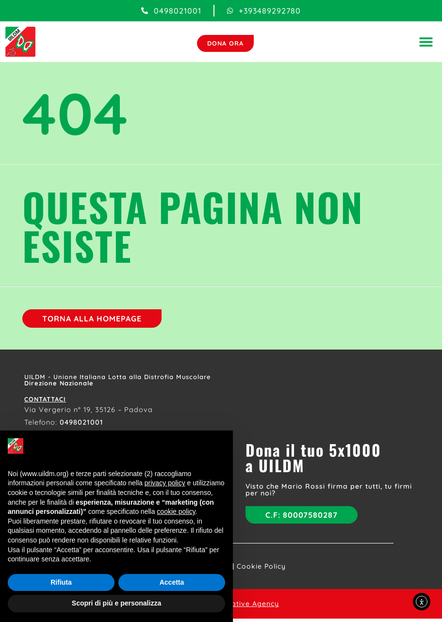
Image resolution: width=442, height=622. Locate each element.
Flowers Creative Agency (233, 607)
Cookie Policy (261, 569)
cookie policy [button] (176, 511)
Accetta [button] (172, 582)
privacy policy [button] (165, 483)
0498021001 (81, 424)
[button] (425, 42)
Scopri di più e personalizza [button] (116, 603)
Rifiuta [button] (61, 582)
